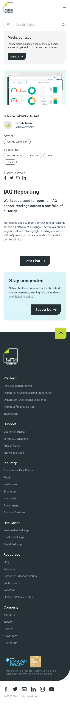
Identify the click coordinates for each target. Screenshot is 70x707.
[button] (63, 7)
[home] (8, 7)
